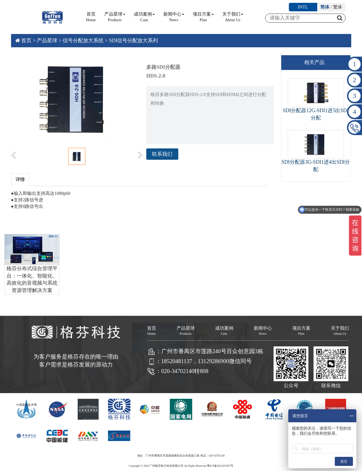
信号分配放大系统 (83, 40)
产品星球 (114, 17)
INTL (303, 7)
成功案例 (144, 17)
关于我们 (232, 17)
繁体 (337, 7)
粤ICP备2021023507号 (220, 465)
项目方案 (203, 17)
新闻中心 (173, 17)
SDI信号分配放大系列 (133, 40)
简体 (324, 7)
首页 (91, 17)
